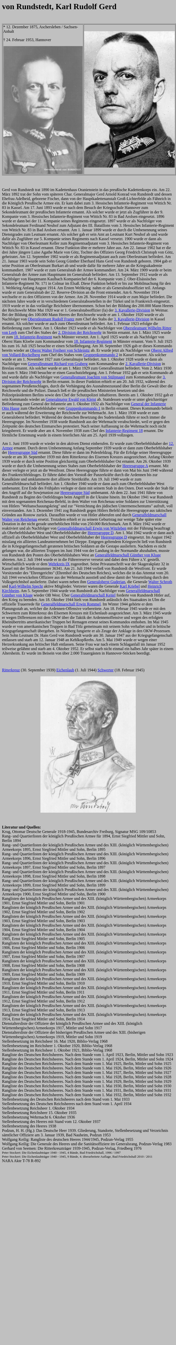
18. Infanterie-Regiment (33, 337)
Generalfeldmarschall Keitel (93, 595)
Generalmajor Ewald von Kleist (71, 399)
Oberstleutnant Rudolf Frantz (51, 319)
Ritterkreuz (11, 670)
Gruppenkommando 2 (100, 355)
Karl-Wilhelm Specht (26, 586)
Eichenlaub (65, 670)
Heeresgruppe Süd (22, 452)
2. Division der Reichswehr (80, 332)
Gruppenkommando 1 (83, 408)
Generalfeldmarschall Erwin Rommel (71, 604)
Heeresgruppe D (100, 533)
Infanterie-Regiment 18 (124, 431)
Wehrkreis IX (59, 564)
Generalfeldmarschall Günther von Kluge (128, 555)
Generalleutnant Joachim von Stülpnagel (92, 377)
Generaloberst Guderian (106, 582)
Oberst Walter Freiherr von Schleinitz (60, 350)
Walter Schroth (160, 582)
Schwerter (106, 670)
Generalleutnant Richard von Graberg (58, 364)
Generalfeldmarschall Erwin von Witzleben (91, 528)
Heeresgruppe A (135, 466)
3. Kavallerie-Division (132, 310)
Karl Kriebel (130, 586)
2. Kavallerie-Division (143, 364)
